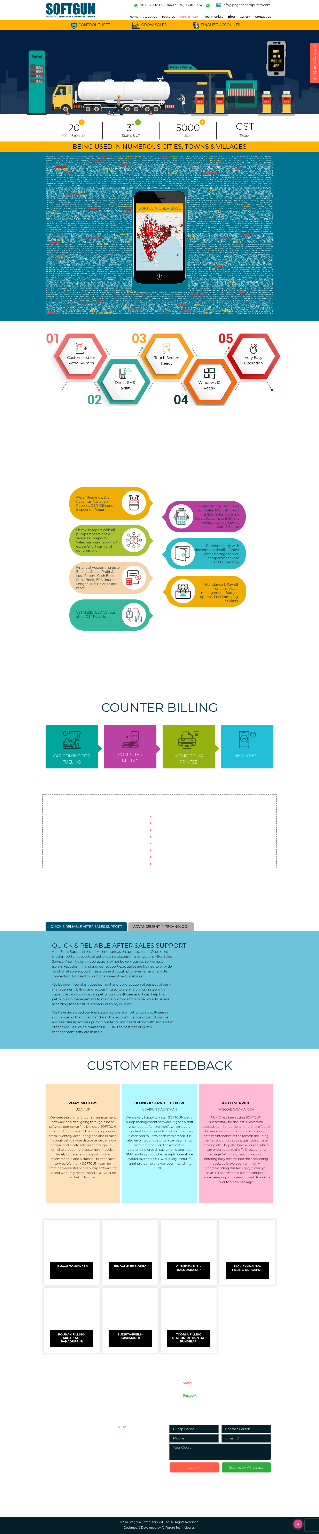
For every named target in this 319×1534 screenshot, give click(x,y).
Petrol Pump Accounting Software (126, 1456)
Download (124, 1503)
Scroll (299, 1525)
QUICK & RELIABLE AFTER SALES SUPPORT (86, 927)
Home (134, 16)
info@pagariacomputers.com (247, 5)
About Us (150, 16)
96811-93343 (194, 5)
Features (168, 16)
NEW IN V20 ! (190, 16)
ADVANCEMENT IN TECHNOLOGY (161, 927)
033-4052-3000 (193, 1400)
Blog (231, 16)
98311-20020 (150, 5)
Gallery (245, 16)
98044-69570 (172, 5)
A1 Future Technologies (178, 1527)
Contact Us (263, 16)
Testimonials (213, 16)
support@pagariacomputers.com (247, 1400)
